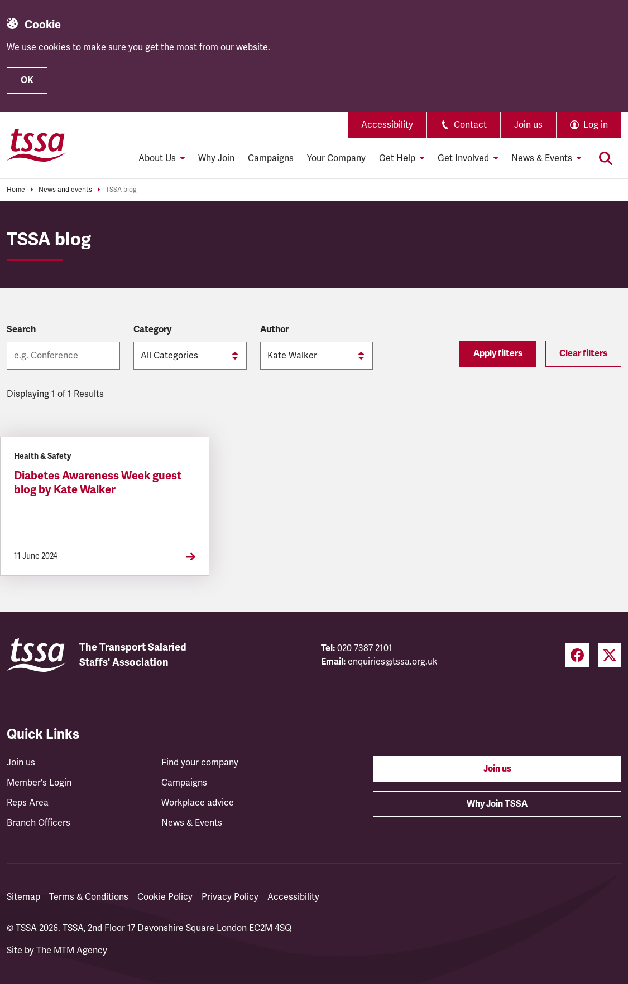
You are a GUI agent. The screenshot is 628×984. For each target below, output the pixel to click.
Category (152, 329)
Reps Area (28, 802)
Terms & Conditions (88, 897)
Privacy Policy (230, 897)
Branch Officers (38, 822)
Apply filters (497, 353)
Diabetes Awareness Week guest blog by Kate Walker (97, 483)
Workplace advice (197, 802)
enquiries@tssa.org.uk (393, 661)
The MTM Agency (71, 950)
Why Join (216, 158)
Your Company (336, 158)
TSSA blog (121, 190)
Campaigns (271, 158)
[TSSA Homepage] (36, 145)
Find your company (199, 762)
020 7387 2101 (364, 648)
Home (16, 190)
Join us (528, 124)
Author (274, 329)
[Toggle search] (605, 158)
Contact (463, 124)
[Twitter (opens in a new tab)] (609, 655)
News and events (65, 190)
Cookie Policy (165, 897)
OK (27, 80)
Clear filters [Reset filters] (583, 353)
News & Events (191, 822)
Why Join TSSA (497, 804)
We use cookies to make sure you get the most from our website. (138, 47)
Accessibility (387, 124)
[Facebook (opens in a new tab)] (577, 655)
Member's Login (39, 782)
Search (21, 329)
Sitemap (23, 897)
